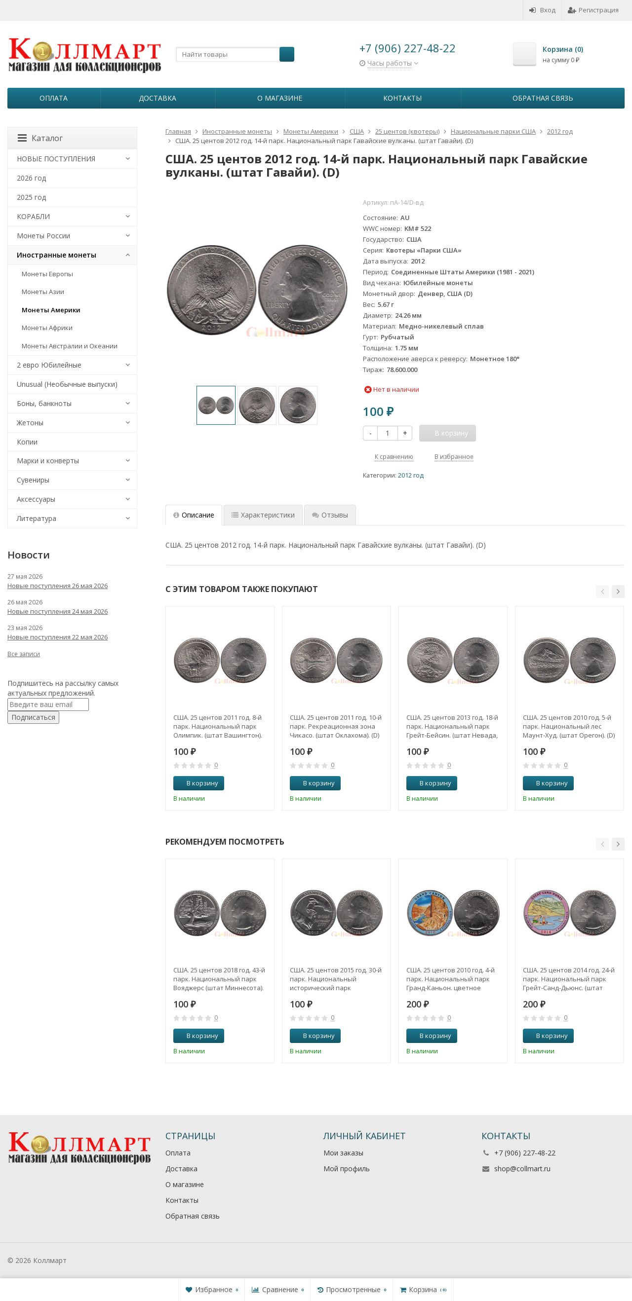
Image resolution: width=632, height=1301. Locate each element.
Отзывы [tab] (330, 515)
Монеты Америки (51, 309)
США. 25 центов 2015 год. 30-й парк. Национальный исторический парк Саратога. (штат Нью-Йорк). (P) (336, 979)
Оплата (54, 98)
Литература (36, 518)
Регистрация (593, 9)
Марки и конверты (48, 460)
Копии (27, 441)
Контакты (402, 98)
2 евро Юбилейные (49, 365)
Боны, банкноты (44, 403)
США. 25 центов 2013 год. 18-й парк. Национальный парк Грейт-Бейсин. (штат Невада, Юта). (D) (452, 726)
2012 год (411, 475)
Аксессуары (36, 499)
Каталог (40, 138)
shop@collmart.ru (522, 1168)
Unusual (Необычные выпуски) (67, 384)
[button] (602, 591)
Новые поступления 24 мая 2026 (57, 611)
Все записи (23, 654)
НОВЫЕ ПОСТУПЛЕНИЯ (56, 158)
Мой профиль (346, 1168)
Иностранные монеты (56, 255)
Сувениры (33, 479)
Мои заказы (343, 1152)
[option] (216, 405)
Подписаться (33, 717)
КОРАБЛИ (33, 216)
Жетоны (30, 422)
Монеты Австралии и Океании (70, 345)
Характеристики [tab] (263, 515)
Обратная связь (543, 98)
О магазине (279, 98)
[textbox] (235, 54)
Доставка (157, 98)
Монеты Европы (47, 273)
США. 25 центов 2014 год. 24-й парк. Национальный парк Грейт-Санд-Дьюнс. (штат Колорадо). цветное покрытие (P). (569, 979)
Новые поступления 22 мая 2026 (57, 636)
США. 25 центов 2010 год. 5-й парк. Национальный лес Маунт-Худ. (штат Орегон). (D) (569, 726)
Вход (542, 9)
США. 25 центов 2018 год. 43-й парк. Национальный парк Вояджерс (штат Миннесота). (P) (219, 979)
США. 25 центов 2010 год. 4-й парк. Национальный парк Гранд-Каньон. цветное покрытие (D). (450, 979)
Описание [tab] (193, 515)
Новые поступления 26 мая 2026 (57, 585)
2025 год (31, 197)
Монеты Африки (47, 327)
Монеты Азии (43, 291)
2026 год (31, 178)
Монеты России (43, 235)
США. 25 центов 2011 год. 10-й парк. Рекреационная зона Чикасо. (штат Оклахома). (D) (336, 726)
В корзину (197, 783)
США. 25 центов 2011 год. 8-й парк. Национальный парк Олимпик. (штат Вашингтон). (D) (217, 726)
